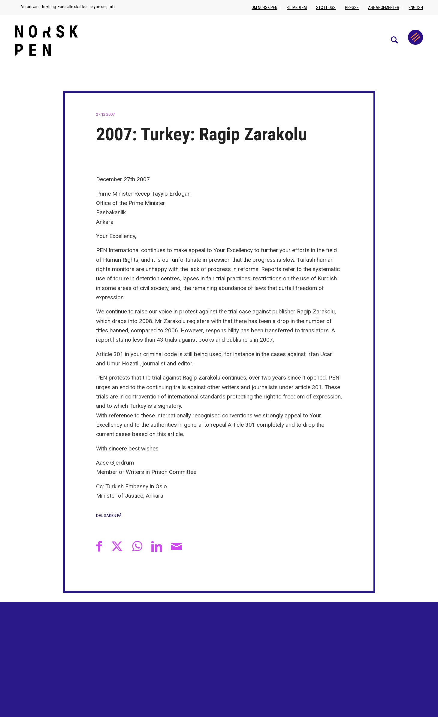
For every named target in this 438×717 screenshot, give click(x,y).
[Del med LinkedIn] (156, 546)
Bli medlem (297, 7)
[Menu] (415, 37)
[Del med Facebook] (99, 546)
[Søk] (397, 40)
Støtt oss (326, 7)
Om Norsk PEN (264, 7)
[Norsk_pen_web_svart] (46, 40)
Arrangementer (383, 7)
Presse (352, 7)
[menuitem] (397, 40)
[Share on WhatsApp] (137, 546)
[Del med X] (117, 546)
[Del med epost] (176, 546)
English (416, 7)
